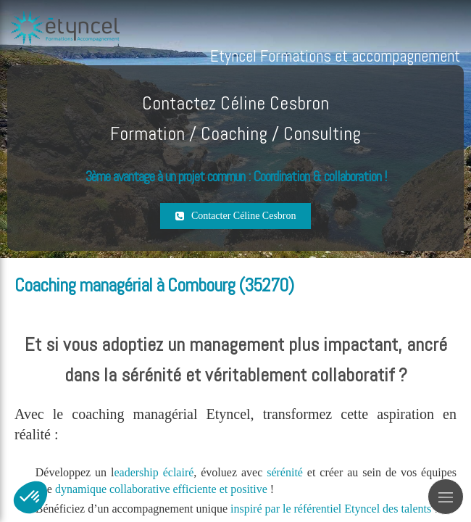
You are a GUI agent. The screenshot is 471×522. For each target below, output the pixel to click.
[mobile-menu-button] (446, 496)
